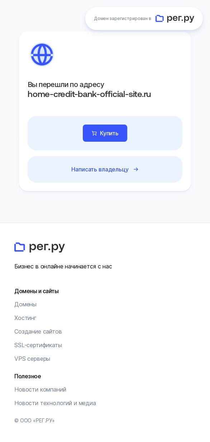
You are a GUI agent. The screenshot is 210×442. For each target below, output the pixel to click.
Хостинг (25, 317)
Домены (25, 304)
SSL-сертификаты (38, 345)
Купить (109, 133)
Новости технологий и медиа (55, 403)
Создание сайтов (38, 331)
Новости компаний (40, 389)
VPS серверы (32, 358)
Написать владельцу (99, 169)
